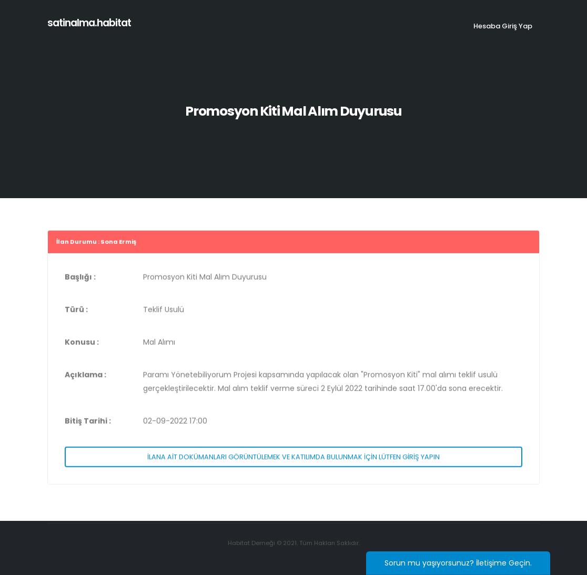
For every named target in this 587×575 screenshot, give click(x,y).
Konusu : (82, 343)
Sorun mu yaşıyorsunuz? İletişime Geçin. (458, 563)
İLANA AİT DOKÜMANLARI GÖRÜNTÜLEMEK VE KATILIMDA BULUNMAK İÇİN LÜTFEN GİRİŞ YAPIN (293, 458)
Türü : (76, 311)
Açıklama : (85, 376)
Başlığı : (80, 278)
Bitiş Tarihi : (88, 422)
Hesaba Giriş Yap (502, 26)
